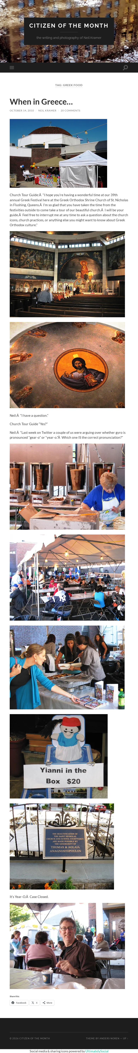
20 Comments (70, 110)
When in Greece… (41, 101)
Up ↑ (125, 1038)
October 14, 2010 (22, 110)
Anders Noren (109, 1038)
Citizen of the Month (69, 25)
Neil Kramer (47, 110)
